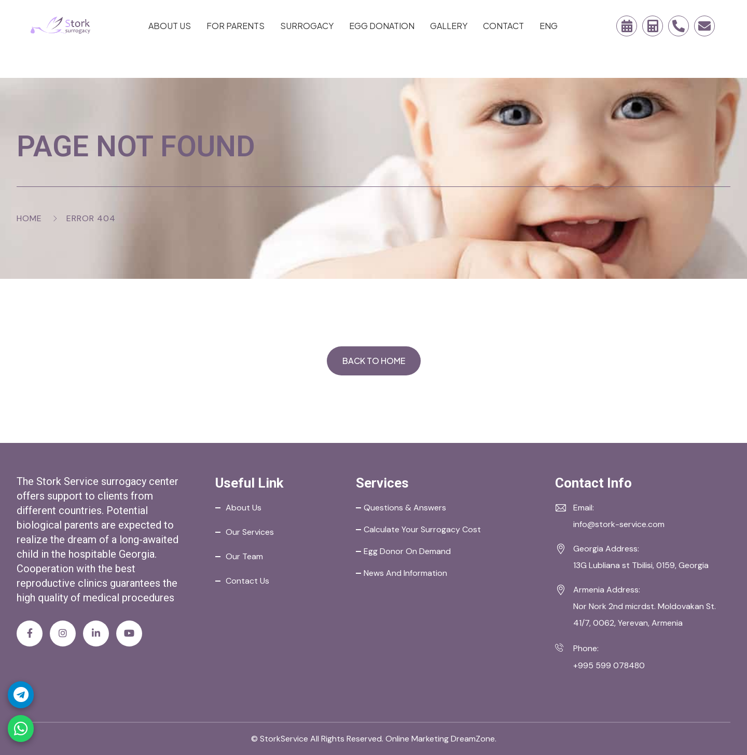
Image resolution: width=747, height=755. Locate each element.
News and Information (405, 573)
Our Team (244, 556)
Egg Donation (381, 25)
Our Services (250, 532)
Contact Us (247, 580)
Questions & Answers (405, 507)
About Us (169, 25)
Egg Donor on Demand (407, 551)
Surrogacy (307, 25)
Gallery (448, 25)
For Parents (235, 25)
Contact (503, 25)
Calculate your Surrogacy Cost (422, 529)
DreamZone (473, 738)
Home (29, 218)
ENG (549, 25)
